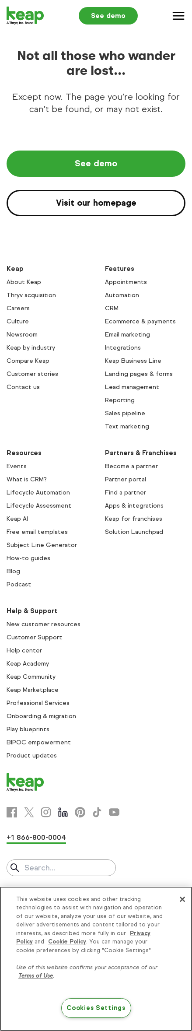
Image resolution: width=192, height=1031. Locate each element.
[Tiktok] (97, 812)
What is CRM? (27, 479)
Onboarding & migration (41, 716)
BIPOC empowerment (39, 742)
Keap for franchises (133, 519)
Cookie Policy (67, 941)
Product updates (32, 755)
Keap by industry (31, 347)
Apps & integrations (134, 505)
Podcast (19, 584)
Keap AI (17, 519)
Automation (122, 295)
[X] (29, 812)
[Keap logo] (25, 16)
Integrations (123, 347)
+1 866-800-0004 (36, 837)
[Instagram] (46, 812)
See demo (108, 15)
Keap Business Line (133, 361)
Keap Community (31, 676)
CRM (112, 308)
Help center (24, 650)
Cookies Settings (96, 1008)
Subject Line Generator (42, 545)
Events (17, 466)
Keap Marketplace (33, 690)
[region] (96, 959)
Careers (18, 308)
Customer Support (34, 637)
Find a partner (125, 492)
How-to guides (28, 558)
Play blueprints (28, 729)
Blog (13, 571)
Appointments (126, 282)
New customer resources (43, 624)
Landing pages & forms (139, 374)
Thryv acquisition (31, 295)
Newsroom (22, 334)
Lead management (132, 387)
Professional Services (38, 703)
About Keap (24, 282)
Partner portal (125, 479)
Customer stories (32, 374)
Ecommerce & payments (140, 321)
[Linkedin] (63, 812)
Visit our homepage (96, 202)
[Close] (182, 899)
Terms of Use (35, 975)
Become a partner (131, 466)
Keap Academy (28, 663)
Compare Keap (28, 361)
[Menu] (178, 15)
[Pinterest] (80, 812)
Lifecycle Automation (38, 492)
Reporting (120, 400)
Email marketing (127, 334)
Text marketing (127, 426)
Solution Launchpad (134, 532)
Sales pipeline (125, 413)
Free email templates (37, 532)
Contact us (23, 387)
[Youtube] (114, 812)
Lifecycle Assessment (39, 505)
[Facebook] (12, 812)
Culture (18, 321)
